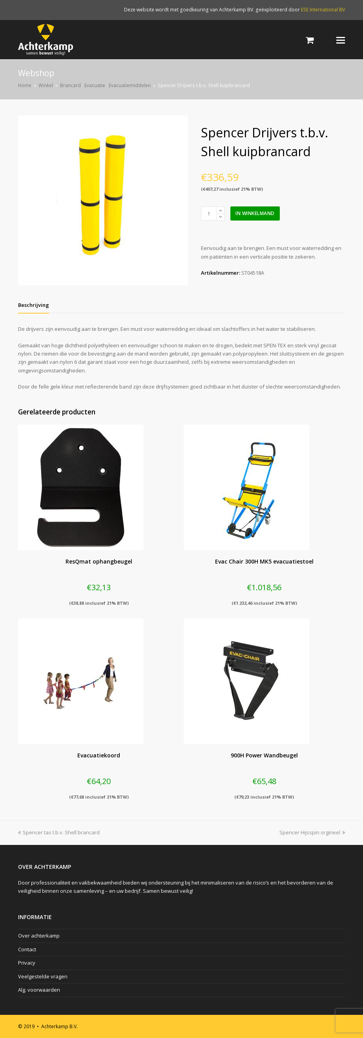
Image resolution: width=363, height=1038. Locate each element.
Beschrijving (33, 304)
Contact (27, 949)
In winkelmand (255, 213)
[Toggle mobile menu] (340, 40)
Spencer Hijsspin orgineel (312, 832)
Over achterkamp (39, 935)
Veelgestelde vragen (42, 976)
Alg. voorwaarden (39, 989)
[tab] (33, 305)
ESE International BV (323, 9)
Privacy (26, 962)
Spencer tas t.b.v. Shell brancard (59, 832)
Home (24, 85)
